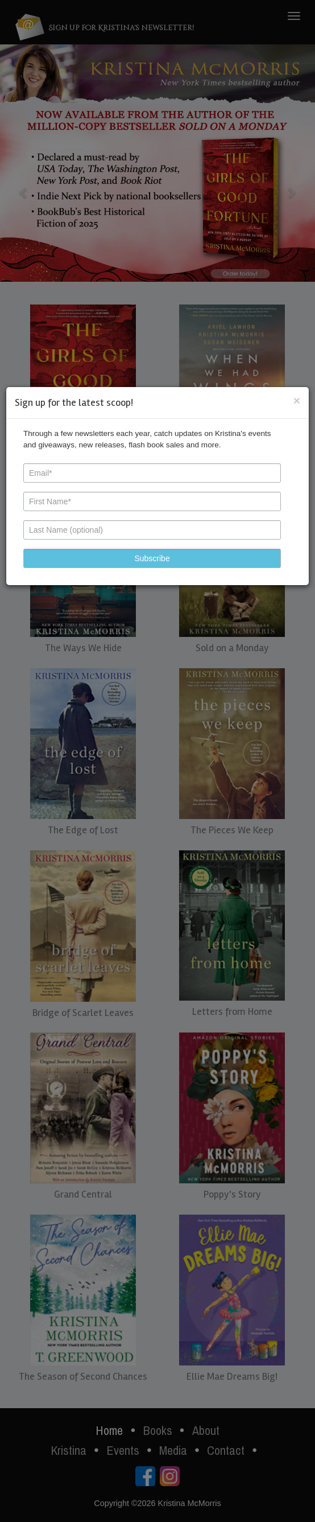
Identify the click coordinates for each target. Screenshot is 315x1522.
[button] (152, 558)
